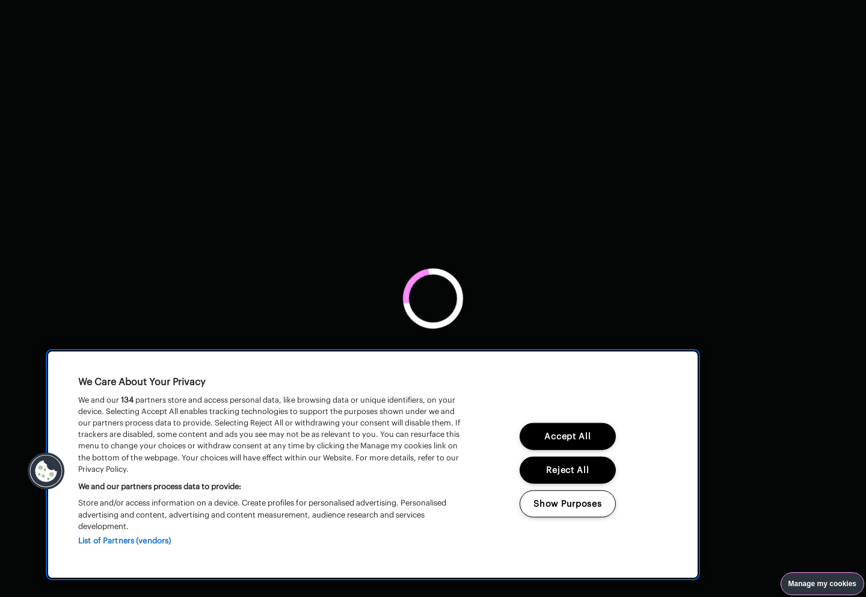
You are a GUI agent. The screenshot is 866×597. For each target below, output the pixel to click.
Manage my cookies (822, 584)
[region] (373, 464)
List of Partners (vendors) (124, 541)
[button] (46, 471)
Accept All (567, 436)
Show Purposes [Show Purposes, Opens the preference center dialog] (567, 503)
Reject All (567, 469)
